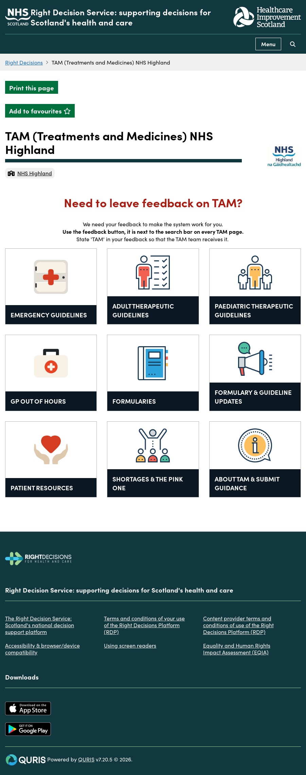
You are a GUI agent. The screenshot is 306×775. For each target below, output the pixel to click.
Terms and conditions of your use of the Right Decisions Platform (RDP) (144, 625)
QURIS (86, 759)
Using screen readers (130, 645)
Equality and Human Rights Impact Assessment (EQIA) (236, 648)
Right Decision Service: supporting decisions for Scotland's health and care (121, 17)
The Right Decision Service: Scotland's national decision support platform (39, 625)
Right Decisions (24, 62)
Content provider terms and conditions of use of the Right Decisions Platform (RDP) (238, 625)
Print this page (31, 87)
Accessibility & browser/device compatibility (42, 648)
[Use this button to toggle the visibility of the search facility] (293, 44)
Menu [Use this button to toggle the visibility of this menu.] (268, 44)
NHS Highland (30, 173)
